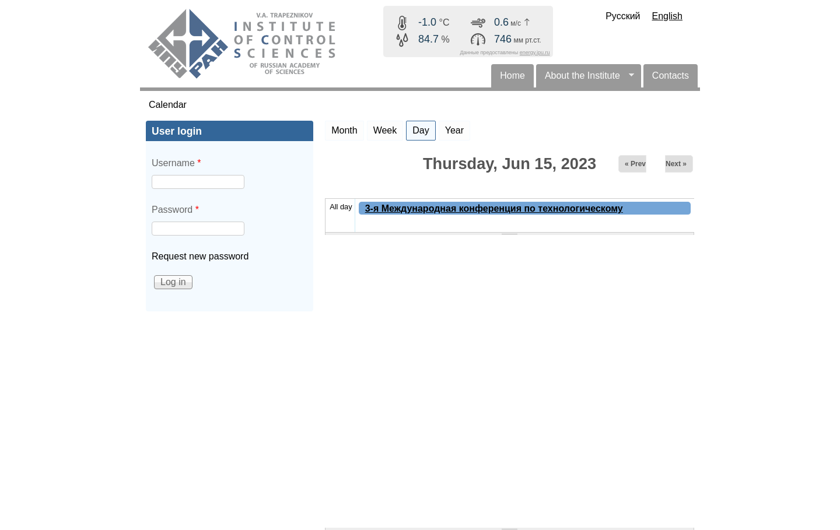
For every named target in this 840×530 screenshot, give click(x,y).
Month (344, 130)
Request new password (200, 256)
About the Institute (585, 79)
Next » (676, 164)
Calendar (168, 105)
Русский (623, 16)
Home (512, 75)
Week (385, 130)
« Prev (635, 164)
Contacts (670, 75)
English (667, 16)
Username (176, 163)
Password (175, 210)
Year (454, 130)
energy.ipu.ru (535, 52)
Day (423, 128)
